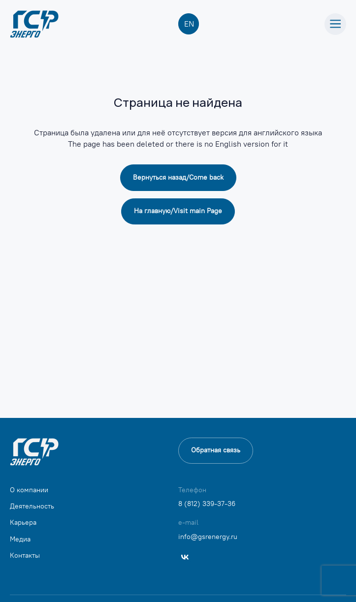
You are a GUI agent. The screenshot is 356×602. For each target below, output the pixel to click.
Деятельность (32, 506)
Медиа (20, 539)
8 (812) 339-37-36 (206, 504)
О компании (29, 490)
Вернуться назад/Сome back (178, 177)
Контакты (25, 555)
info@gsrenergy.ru (207, 537)
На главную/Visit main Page (178, 211)
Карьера (23, 522)
